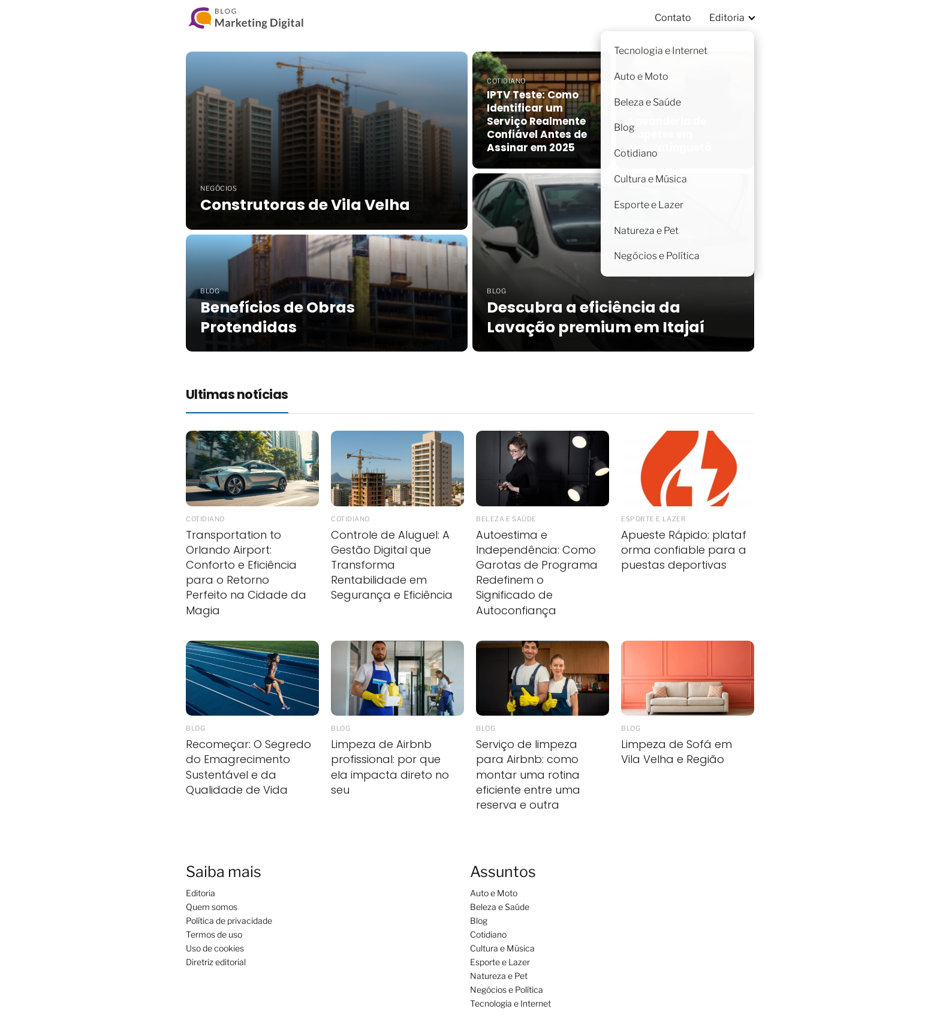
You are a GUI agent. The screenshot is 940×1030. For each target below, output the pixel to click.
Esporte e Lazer (500, 962)
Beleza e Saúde (499, 907)
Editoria (727, 17)
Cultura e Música (502, 948)
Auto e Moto (493, 893)
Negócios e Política (506, 989)
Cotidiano (488, 934)
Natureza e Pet (499, 976)
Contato (673, 17)
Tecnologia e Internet (510, 1003)
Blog (478, 920)
